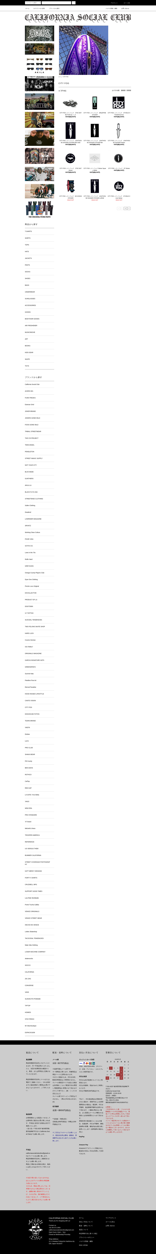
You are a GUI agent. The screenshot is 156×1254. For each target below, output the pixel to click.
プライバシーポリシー (86, 1237)
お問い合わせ (124, 8)
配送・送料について (86, 1226)
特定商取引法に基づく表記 (88, 1233)
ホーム (27, 8)
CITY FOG (65, 76)
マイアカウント (111, 1218)
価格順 (123, 90)
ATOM (85, 1245)
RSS (80, 1245)
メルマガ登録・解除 (110, 8)
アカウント (113, 3)
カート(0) (125, 3)
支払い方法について (86, 1222)
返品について (83, 1229)
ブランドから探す (53, 8)
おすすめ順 (115, 90)
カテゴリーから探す (38, 8)
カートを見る (110, 1222)
